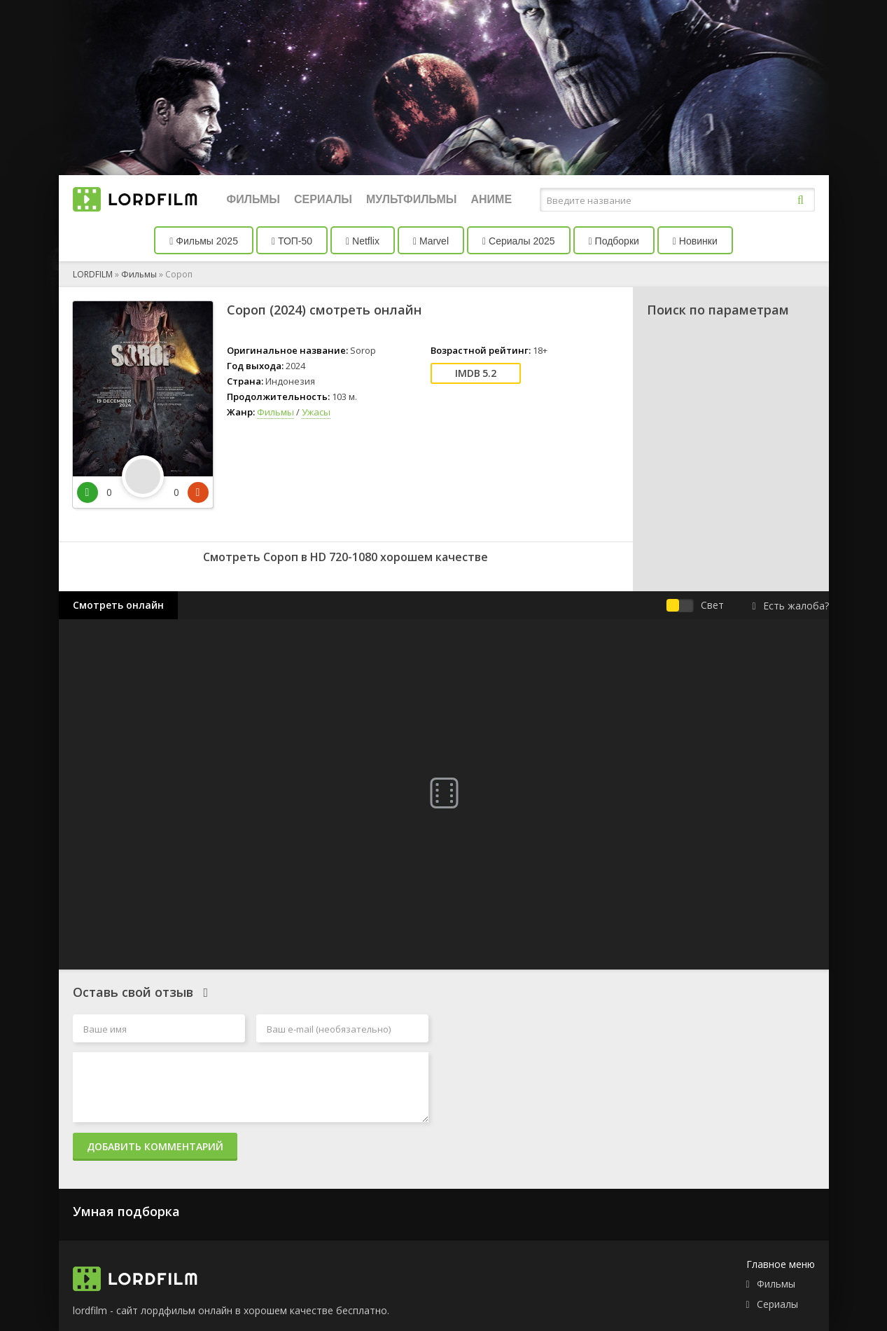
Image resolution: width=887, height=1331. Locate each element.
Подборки (614, 241)
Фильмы (253, 199)
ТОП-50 (292, 241)
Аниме (491, 199)
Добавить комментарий (155, 1146)
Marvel (431, 241)
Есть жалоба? (790, 605)
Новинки (695, 241)
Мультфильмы (411, 199)
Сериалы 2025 (518, 241)
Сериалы (323, 199)
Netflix (362, 241)
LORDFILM (93, 274)
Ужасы (316, 412)
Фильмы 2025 (203, 241)
